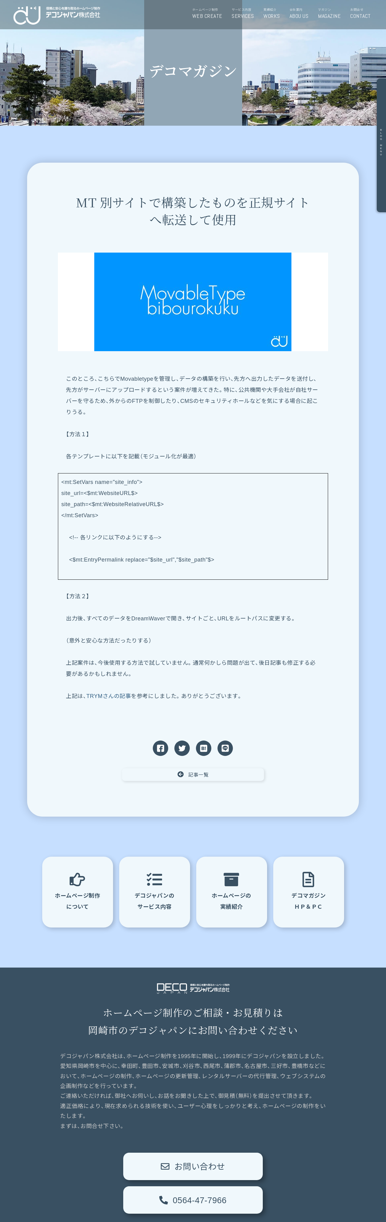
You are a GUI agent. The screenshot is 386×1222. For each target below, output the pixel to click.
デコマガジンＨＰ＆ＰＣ (308, 890)
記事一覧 (193, 774)
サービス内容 (245, 14)
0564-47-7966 (259, 1166)
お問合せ (362, 14)
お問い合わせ (127, 1166)
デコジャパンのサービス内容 (155, 890)
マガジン (331, 14)
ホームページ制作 (209, 14)
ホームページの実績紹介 (231, 890)
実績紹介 (273, 14)
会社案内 (301, 14)
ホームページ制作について (77, 890)
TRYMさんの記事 (108, 696)
